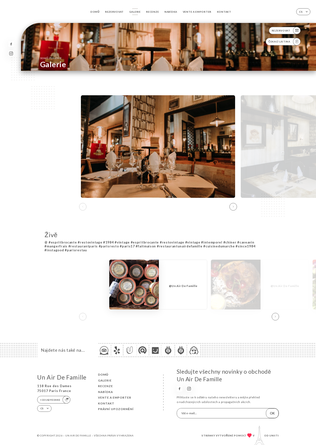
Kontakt (224, 11)
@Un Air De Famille (183, 286)
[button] (233, 206)
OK (272, 413)
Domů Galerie (51, 58)
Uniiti (274, 435)
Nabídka (170, 11)
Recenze (152, 11)
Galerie (135, 11)
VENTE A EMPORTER (197, 11)
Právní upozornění (116, 409)
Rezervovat (114, 11)
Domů (94, 11)
